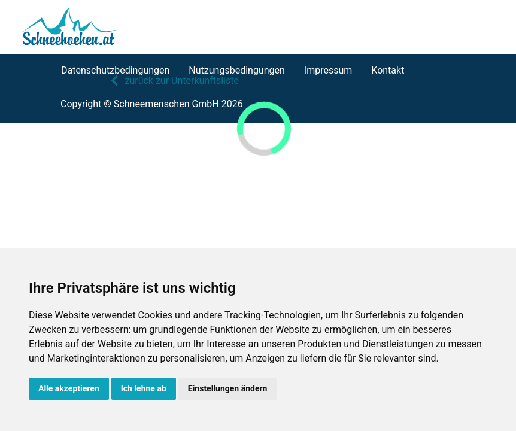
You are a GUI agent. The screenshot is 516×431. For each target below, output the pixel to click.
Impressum (328, 70)
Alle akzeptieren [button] (68, 388)
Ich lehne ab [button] (143, 388)
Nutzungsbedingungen (236, 70)
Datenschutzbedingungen (115, 70)
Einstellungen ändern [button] (228, 388)
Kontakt (387, 70)
